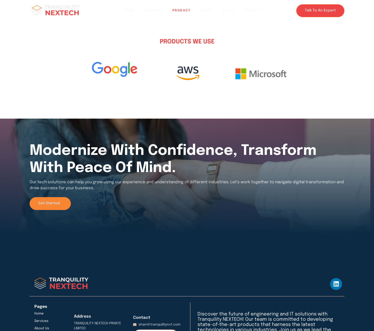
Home (129, 10)
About (206, 10)
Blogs (228, 10)
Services (153, 10)
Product (181, 10)
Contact (253, 10)
